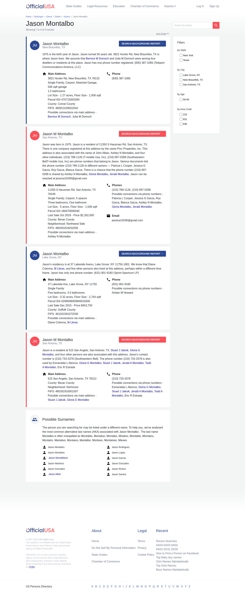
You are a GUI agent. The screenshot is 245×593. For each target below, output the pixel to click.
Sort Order (161, 33)
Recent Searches (166, 541)
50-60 (186, 99)
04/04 (159, 545)
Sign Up (214, 6)
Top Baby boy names (168, 557)
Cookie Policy (146, 554)
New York (188, 55)
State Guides (74, 6)
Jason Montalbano (55, 458)
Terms (141, 541)
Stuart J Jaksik (119, 350)
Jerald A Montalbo (133, 363)
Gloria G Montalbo (90, 363)
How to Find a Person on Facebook (177, 553)
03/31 (167, 549)
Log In (200, 6)
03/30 (174, 549)
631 (185, 119)
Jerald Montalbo (119, 174)
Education (119, 6)
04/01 (159, 549)
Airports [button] (169, 6)
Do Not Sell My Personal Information (114, 547)
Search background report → (142, 43)
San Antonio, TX (191, 84)
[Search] (193, 25)
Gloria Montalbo (98, 174)
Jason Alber (51, 474)
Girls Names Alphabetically (172, 561)
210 (185, 114)
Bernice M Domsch (97, 58)
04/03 (167, 545)
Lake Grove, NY (191, 75)
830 (185, 123)
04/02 (174, 545)
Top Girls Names (166, 565)
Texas (186, 60)
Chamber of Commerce (144, 6)
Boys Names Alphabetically (172, 569)
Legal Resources (97, 6)
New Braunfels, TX (193, 79)
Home (95, 541)
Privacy (142, 547)
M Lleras (59, 268)
